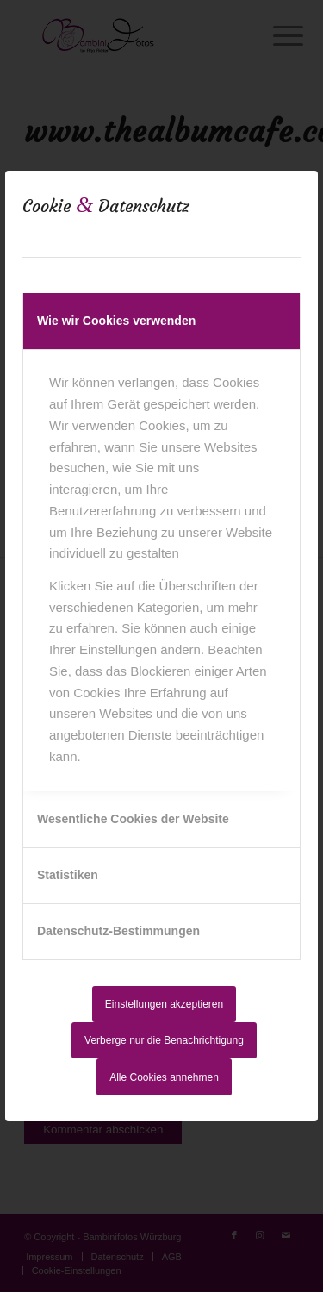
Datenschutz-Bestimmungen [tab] (118, 931)
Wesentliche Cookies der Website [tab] (133, 819)
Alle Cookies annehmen (164, 1077)
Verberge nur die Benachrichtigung (164, 1040)
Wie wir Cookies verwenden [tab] (116, 321)
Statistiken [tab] (67, 875)
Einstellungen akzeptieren (164, 1004)
